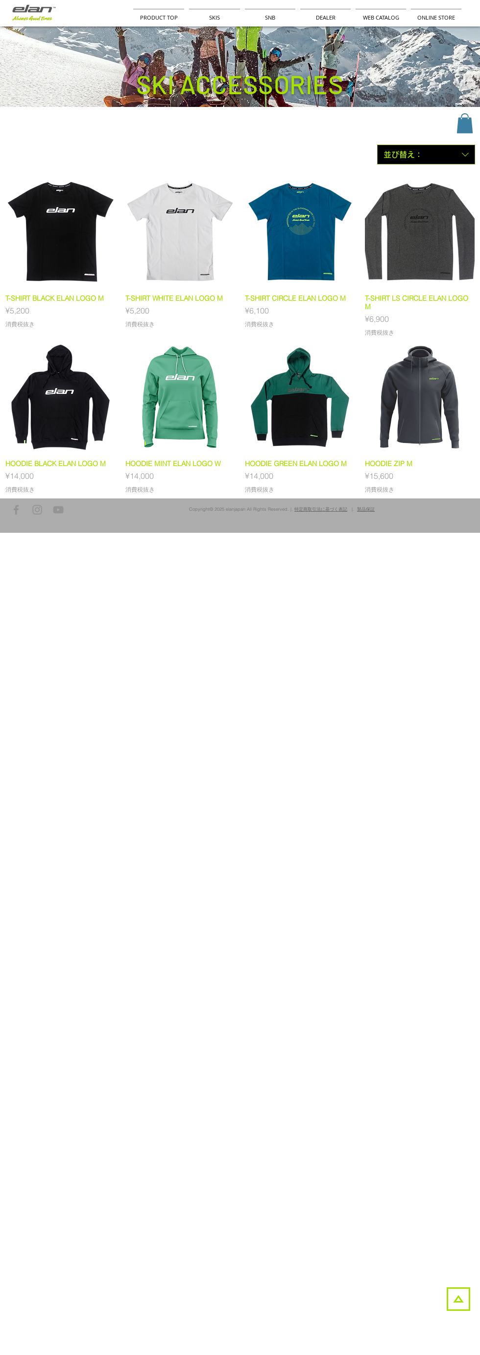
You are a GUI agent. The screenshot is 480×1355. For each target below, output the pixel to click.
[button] (464, 123)
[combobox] (426, 154)
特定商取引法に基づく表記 (320, 509)
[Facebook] (16, 509)
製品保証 (366, 509)
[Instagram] (37, 509)
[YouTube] (58, 509)
